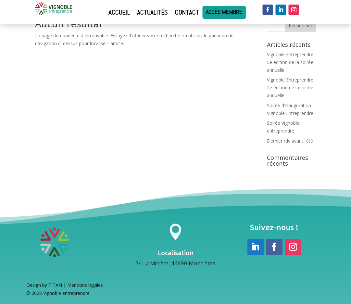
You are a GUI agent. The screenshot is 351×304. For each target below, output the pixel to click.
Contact (187, 12)
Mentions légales (85, 286)
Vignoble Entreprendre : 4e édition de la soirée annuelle (291, 87)
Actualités (152, 12)
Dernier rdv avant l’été (290, 141)
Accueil (119, 12)
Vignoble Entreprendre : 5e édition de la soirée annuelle (291, 62)
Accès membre (224, 12)
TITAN (55, 286)
